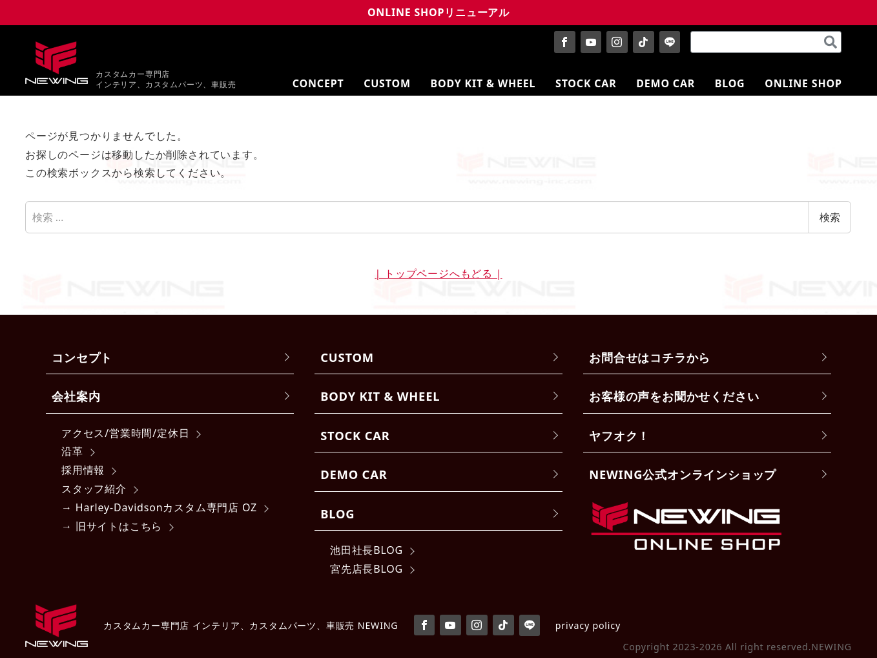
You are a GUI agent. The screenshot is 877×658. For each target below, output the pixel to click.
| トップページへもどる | (438, 273)
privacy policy (588, 625)
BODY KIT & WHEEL (380, 396)
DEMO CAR (353, 474)
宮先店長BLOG (366, 569)
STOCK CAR (355, 435)
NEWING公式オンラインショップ (682, 474)
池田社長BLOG (366, 550)
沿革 (72, 451)
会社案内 (76, 396)
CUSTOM (347, 357)
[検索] (830, 42)
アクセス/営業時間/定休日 (125, 433)
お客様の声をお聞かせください (674, 396)
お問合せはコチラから (649, 357)
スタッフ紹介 (94, 489)
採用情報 (83, 470)
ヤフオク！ (619, 435)
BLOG (337, 513)
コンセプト (82, 357)
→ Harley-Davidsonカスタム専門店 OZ (159, 507)
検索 (830, 217)
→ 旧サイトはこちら (111, 526)
